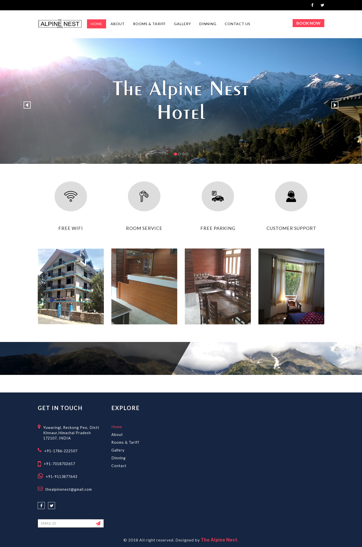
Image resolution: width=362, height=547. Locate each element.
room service (144, 228)
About (117, 434)
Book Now (308, 23)
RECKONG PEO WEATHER (254, 424)
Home (116, 427)
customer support (291, 228)
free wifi (70, 228)
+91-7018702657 (59, 464)
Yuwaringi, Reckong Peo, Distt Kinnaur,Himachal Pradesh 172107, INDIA (71, 432)
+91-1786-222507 (60, 451)
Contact (118, 466)
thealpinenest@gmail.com (68, 489)
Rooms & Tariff (125, 442)
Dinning (118, 458)
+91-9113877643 (61, 476)
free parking (217, 228)
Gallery (117, 450)
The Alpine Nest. (220, 539)
